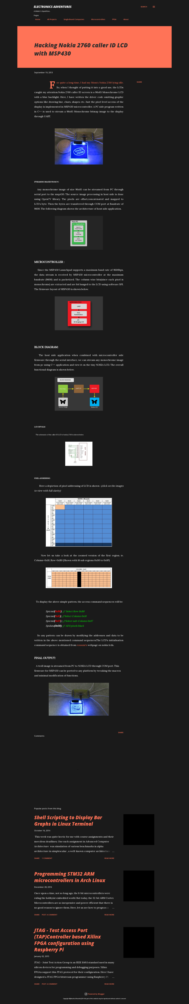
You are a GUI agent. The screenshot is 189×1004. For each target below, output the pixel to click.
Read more (109, 858)
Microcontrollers (97, 19)
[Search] (144, 6)
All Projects (50, 19)
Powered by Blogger (94, 994)
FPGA (113, 19)
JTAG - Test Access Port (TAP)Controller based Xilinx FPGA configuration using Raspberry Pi (67, 940)
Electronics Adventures (52, 7)
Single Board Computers (72, 19)
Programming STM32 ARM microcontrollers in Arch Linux (69, 876)
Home (36, 19)
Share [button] (139, 82)
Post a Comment (49, 915)
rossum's (82, 645)
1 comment (47, 858)
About (124, 19)
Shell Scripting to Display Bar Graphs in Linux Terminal (68, 820)
